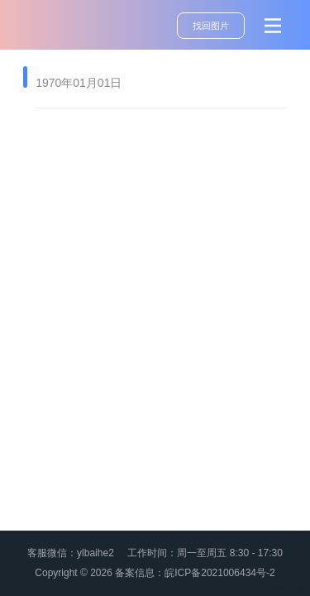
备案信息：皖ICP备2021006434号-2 (194, 573)
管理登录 (287, 589)
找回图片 (211, 26)
